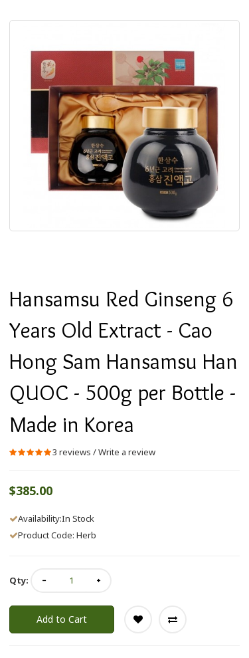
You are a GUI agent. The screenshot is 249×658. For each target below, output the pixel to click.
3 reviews (71, 452)
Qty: (19, 580)
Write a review (126, 452)
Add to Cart (62, 619)
